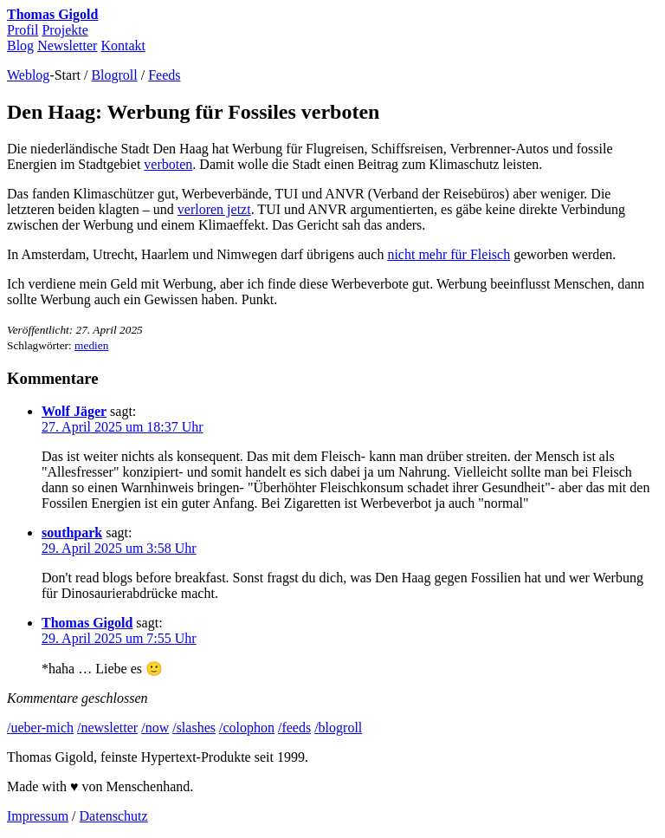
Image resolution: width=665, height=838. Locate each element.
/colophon (246, 727)
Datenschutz (114, 816)
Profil (22, 30)
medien (91, 345)
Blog (20, 45)
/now (155, 727)
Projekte (64, 30)
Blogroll (114, 75)
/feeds (294, 727)
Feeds (164, 75)
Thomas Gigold (52, 14)
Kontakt (122, 45)
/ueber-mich (40, 727)
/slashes (194, 727)
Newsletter (67, 45)
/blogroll (338, 727)
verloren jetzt (214, 209)
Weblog (28, 75)
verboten (168, 164)
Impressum (37, 816)
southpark (72, 532)
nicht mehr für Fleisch (448, 254)
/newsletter (107, 727)
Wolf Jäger (74, 411)
